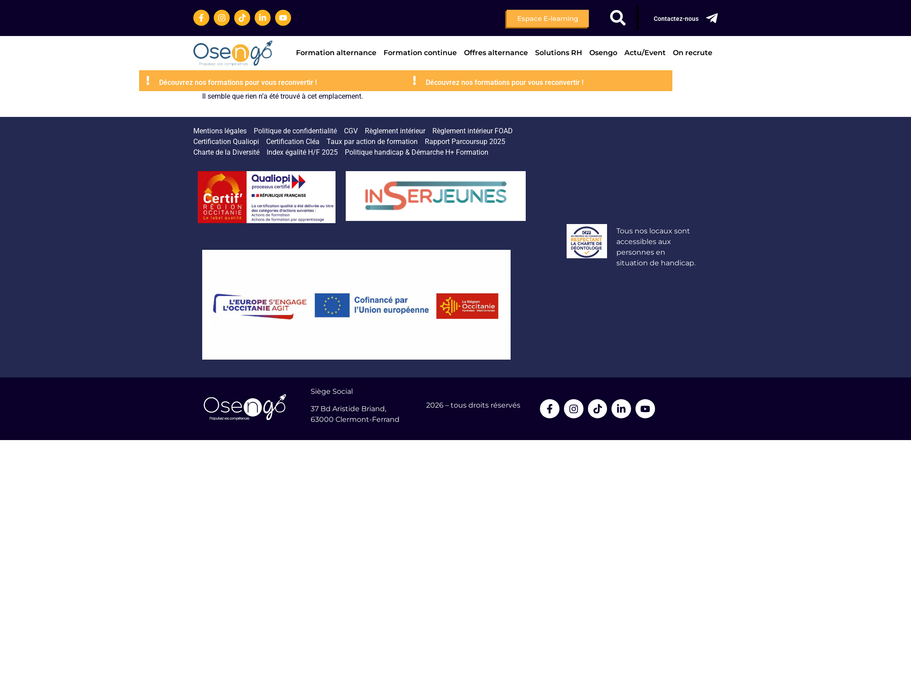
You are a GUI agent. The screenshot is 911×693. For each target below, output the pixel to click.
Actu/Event (645, 52)
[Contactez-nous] (712, 18)
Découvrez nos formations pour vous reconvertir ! (320, 82)
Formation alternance (336, 52)
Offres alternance (496, 52)
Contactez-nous (676, 18)
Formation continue (420, 52)
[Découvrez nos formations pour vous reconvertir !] (230, 80)
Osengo (603, 52)
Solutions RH (558, 52)
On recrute (692, 52)
